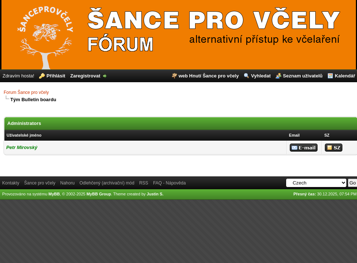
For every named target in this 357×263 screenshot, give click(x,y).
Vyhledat (261, 76)
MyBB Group (99, 194)
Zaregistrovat (85, 76)
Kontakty (10, 183)
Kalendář (345, 76)
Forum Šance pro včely (26, 92)
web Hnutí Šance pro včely (209, 76)
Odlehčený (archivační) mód (106, 183)
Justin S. (155, 194)
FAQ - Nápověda (169, 183)
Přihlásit (55, 76)
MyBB (54, 194)
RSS (143, 183)
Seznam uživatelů (302, 76)
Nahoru (67, 183)
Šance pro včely (39, 183)
